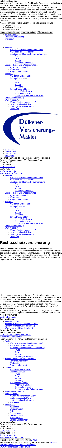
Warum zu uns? (11, 100)
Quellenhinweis (16, 415)
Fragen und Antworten (19, 71)
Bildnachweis (15, 413)
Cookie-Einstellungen (19, 420)
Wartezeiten (15, 69)
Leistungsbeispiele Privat (20, 104)
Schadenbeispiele (17, 78)
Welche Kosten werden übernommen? (26, 50)
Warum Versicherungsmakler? (23, 102)
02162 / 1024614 (7, 335)
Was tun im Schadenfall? (20, 76)
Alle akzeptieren (45, 32)
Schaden (9, 74)
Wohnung (19, 87)
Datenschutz (10, 153)
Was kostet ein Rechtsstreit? (22, 52)
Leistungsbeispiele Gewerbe (22, 106)
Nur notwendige (28, 32)
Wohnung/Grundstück (24, 63)
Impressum (9, 39)
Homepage (9, 156)
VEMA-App (14, 109)
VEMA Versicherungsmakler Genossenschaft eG (28, 443)
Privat (17, 56)
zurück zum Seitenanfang (11, 337)
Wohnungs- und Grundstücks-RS (19, 328)
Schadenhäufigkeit (23, 93)
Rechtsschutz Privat (13, 321)
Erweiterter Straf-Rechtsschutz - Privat (21, 324)
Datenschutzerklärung (14, 37)
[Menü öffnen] (2, 43)
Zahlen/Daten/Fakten (19, 89)
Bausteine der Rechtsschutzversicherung (27, 54)
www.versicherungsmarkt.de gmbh (15, 447)
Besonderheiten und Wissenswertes (20, 65)
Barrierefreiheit (16, 418)
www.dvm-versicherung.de (11, 437)
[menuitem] (33, 55)
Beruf (17, 58)
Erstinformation (11, 35)
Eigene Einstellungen (10, 32)
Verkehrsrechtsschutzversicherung (20, 326)
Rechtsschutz (11, 47)
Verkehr (18, 61)
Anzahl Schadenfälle (23, 91)
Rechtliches (10, 405)
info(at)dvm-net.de (23, 335)
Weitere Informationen (9, 317)
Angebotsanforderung (14, 98)
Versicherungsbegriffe (19, 67)
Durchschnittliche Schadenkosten (29, 96)
